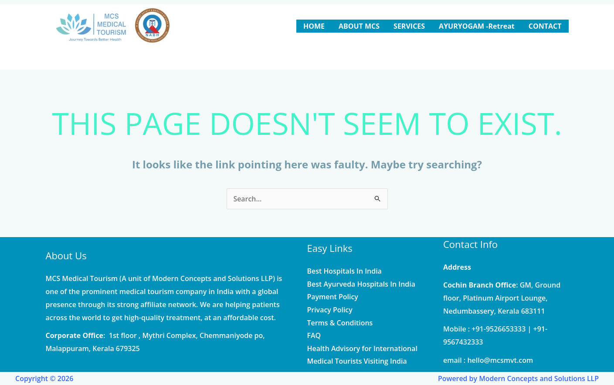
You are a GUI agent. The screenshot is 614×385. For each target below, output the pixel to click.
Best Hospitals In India (344, 271)
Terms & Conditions (340, 323)
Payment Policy (333, 296)
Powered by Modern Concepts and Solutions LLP (518, 378)
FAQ (314, 335)
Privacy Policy (330, 310)
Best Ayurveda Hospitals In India (361, 283)
